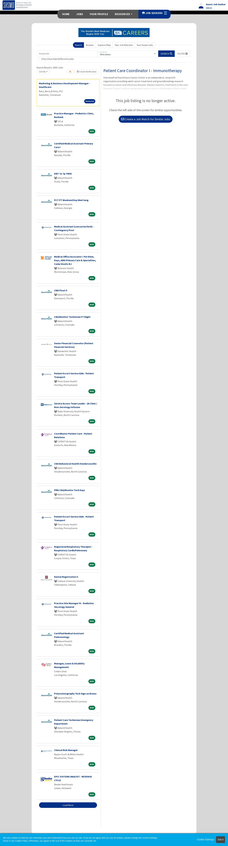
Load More (68, 805)
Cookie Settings (205, 839)
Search (78, 45)
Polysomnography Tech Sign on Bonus (75, 693)
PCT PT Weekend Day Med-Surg (71, 200)
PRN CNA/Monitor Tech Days (69, 490)
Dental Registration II (66, 576)
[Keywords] (68, 53)
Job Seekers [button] (154, 13)
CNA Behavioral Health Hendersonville (75, 463)
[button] (182, 53)
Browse (90, 45)
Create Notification (86, 71)
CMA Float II (60, 290)
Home (66, 14)
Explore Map (104, 45)
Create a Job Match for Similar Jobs (145, 119)
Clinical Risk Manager (66, 750)
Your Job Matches (124, 45)
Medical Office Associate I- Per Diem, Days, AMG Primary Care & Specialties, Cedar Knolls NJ (75, 260)
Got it (220, 839)
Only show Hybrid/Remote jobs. (57, 58)
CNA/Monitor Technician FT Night (72, 316)
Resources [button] (122, 14)
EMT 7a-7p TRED (63, 173)
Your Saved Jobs (145, 45)
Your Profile (99, 14)
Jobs (79, 14)
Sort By (42, 71)
